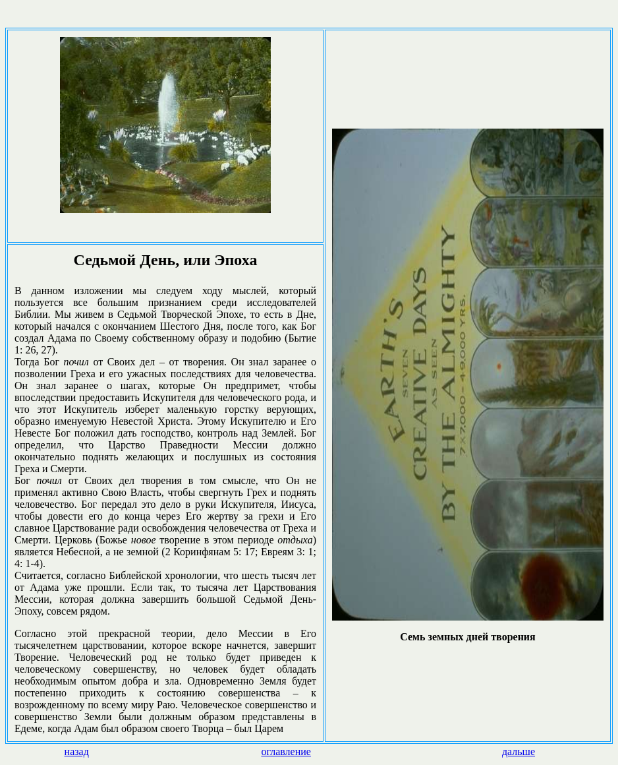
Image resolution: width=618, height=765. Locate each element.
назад (77, 751)
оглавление (286, 751)
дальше (518, 751)
